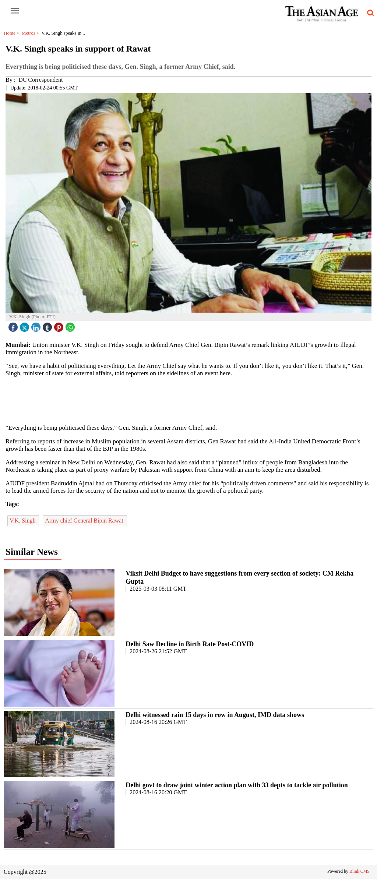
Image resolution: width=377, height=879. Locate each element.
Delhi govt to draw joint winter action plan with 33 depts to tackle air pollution (237, 785)
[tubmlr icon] (48, 325)
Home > (13, 33)
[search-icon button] (369, 13)
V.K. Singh (23, 520)
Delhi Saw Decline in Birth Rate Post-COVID (190, 644)
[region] (188, 399)
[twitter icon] (25, 325)
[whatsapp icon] (71, 325)
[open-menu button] (15, 11)
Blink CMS (359, 871)
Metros (32, 33)
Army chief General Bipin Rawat (84, 520)
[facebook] (14, 325)
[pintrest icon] (59, 325)
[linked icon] (36, 325)
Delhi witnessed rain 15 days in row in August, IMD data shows (215, 714)
